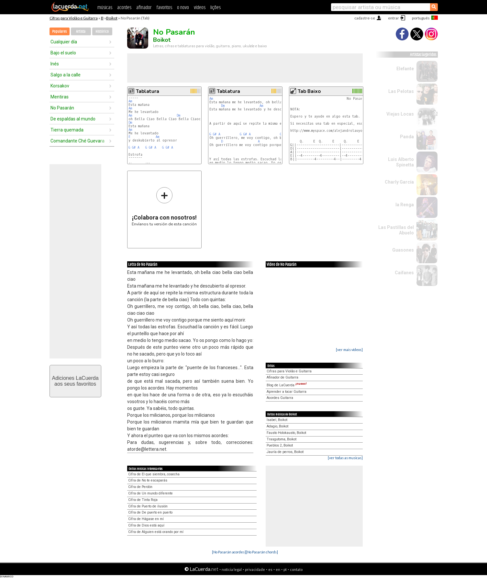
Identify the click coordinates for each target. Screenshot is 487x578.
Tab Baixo (309, 91)
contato (296, 569)
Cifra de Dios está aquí (146, 525)
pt (285, 569)
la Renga (404, 204)
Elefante (405, 68)
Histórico (102, 31)
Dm (178, 115)
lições (215, 8)
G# (134, 147)
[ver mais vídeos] (349, 349)
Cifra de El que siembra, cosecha (154, 474)
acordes (124, 8)
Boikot (111, 18)
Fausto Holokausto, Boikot (286, 433)
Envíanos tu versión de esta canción (164, 206)
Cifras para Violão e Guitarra (74, 18)
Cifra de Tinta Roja (143, 500)
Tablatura (147, 91)
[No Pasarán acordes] (229, 552)
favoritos (164, 8)
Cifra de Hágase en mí (146, 519)
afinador (143, 8)
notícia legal (232, 569)
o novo (183, 8)
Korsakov (59, 85)
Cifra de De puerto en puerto (150, 512)
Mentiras (59, 96)
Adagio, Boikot (277, 426)
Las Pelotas (401, 91)
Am (130, 101)
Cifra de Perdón (140, 487)
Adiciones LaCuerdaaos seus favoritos (75, 381)
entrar (393, 18)
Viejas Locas (400, 114)
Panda (407, 136)
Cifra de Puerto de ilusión (148, 506)
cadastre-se (364, 18)
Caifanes (404, 272)
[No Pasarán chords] (262, 552)
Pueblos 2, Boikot (280, 445)
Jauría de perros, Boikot (285, 452)
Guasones (403, 250)
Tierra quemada (66, 129)
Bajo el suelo (63, 52)
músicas (104, 8)
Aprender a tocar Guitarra (286, 392)
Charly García (399, 182)
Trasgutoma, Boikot (281, 439)
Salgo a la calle (65, 74)
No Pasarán (62, 107)
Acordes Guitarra (280, 398)
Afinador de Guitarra (282, 377)
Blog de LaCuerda (287, 385)
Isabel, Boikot (277, 420)
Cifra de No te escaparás (147, 480)
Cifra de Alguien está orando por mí (155, 532)
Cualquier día (63, 41)
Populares (59, 31)
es (270, 569)
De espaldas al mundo (72, 118)
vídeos (199, 8)
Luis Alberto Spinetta (401, 162)
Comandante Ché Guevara (77, 140)
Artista (80, 31)
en (278, 569)
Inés (54, 63)
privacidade (255, 569)
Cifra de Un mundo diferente (150, 493)
